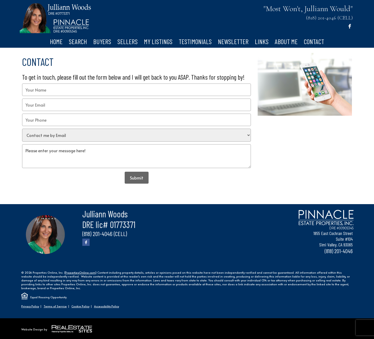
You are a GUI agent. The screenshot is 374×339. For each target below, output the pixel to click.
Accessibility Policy (106, 306)
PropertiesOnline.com (80, 272)
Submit (136, 178)
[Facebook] (349, 26)
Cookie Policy (80, 306)
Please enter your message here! (136, 156)
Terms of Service (55, 306)
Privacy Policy (30, 306)
